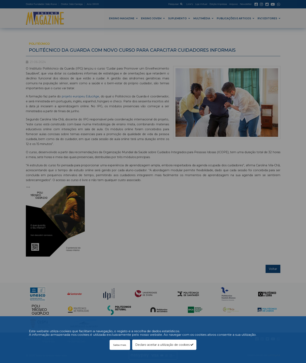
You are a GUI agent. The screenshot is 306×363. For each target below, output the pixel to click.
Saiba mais (120, 344)
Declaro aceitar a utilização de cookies (164, 345)
